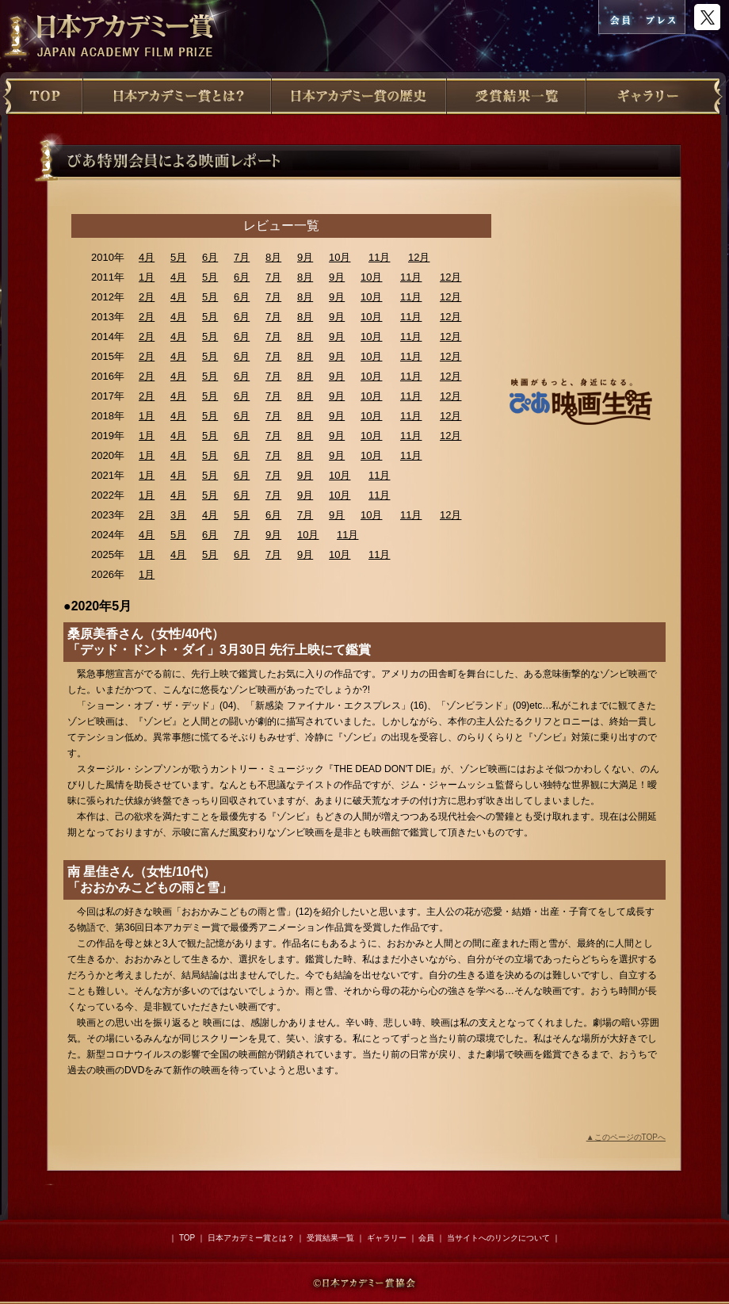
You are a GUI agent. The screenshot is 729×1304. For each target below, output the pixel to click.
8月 (273, 257)
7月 (242, 257)
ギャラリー (386, 1237)
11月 (379, 257)
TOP (187, 1237)
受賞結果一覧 (330, 1237)
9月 (305, 257)
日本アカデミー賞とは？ (251, 1237)
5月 (178, 257)
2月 (147, 297)
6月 (210, 257)
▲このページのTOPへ (626, 1137)
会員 (426, 1237)
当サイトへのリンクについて (498, 1237)
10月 (339, 257)
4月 (147, 257)
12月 (418, 257)
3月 (178, 515)
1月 (147, 277)
